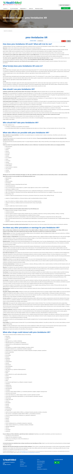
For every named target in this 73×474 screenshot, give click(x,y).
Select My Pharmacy (64, 5)
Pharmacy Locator (39, 8)
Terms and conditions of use (23, 451)
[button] (63, 41)
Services (5, 9)
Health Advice (23, 9)
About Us (31, 8)
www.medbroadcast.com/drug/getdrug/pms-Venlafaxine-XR (31, 452)
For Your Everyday (14, 8)
